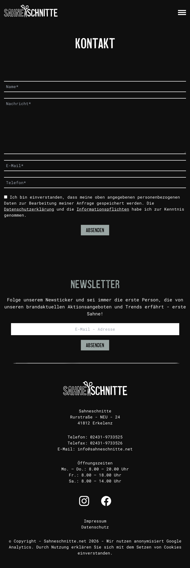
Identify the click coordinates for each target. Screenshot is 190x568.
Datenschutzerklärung (29, 209)
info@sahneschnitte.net (105, 448)
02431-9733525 (106, 436)
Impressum (95, 520)
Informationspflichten (103, 209)
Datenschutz (95, 526)
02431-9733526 (106, 442)
